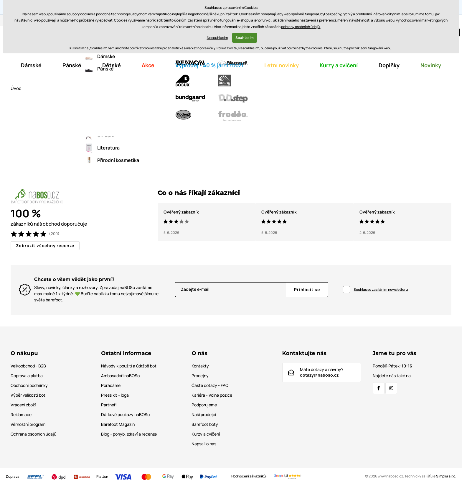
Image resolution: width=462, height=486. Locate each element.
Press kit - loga (115, 395)
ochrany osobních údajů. (301, 26)
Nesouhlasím (217, 37)
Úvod (16, 89)
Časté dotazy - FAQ (210, 385)
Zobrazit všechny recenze (45, 246)
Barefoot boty (205, 424)
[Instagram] (391, 388)
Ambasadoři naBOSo (120, 376)
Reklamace (21, 415)
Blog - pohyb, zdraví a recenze (129, 434)
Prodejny (200, 376)
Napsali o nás (204, 444)
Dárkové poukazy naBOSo (125, 415)
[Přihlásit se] (307, 290)
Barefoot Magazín (118, 424)
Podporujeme (204, 405)
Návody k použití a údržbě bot (128, 366)
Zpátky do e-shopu (231, 151)
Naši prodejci (204, 415)
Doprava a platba (27, 376)
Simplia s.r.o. (446, 476)
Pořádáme (111, 385)
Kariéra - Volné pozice (212, 395)
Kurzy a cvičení (206, 434)
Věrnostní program (28, 424)
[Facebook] (379, 388)
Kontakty (200, 366)
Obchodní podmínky (29, 385)
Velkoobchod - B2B (28, 366)
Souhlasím (244, 37)
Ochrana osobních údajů (33, 434)
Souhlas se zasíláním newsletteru (381, 289)
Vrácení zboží (23, 405)
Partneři (108, 405)
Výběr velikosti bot (28, 395)
